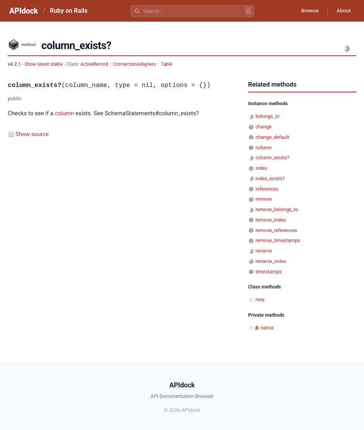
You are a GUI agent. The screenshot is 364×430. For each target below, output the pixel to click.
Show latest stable (44, 64)
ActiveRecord (94, 64)
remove (263, 199)
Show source (32, 134)
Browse (308, 11)
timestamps (268, 272)
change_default (272, 137)
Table (166, 64)
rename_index (270, 261)
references (267, 189)
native (267, 328)
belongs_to (267, 116)
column (64, 113)
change (263, 127)
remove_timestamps (277, 240)
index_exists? (270, 178)
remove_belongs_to (276, 209)
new (259, 299)
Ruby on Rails (68, 10)
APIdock (23, 10)
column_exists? (272, 157)
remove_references (276, 230)
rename (263, 251)
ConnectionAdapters (134, 64)
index (261, 168)
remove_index (270, 220)
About (342, 11)
